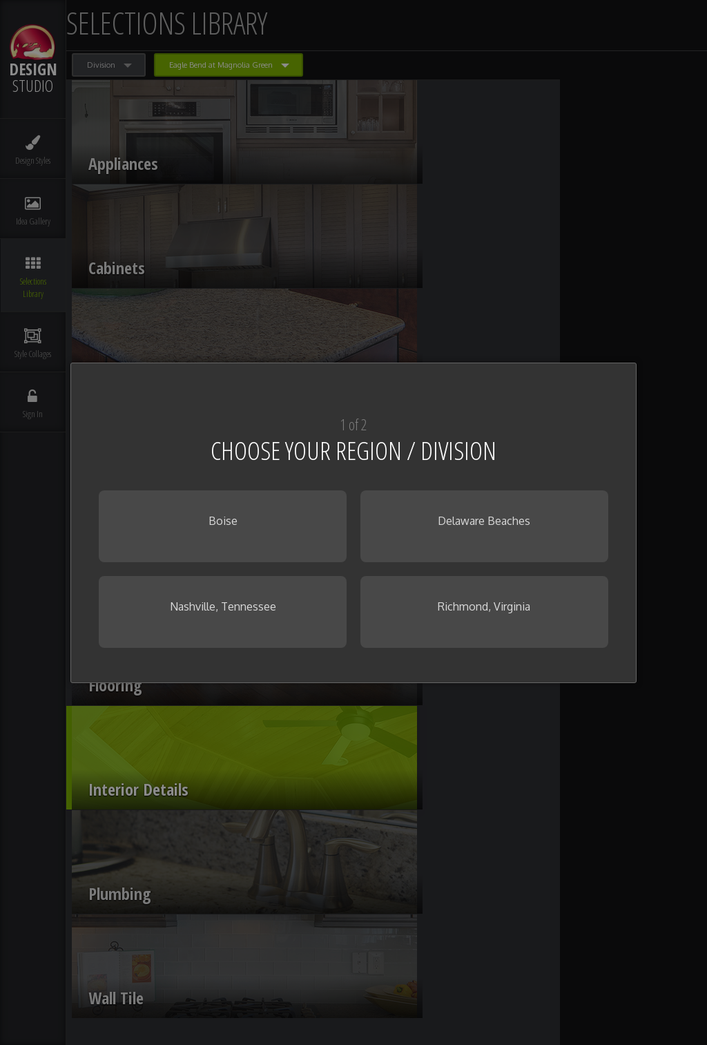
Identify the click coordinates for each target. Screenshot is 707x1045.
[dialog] (353, 523)
